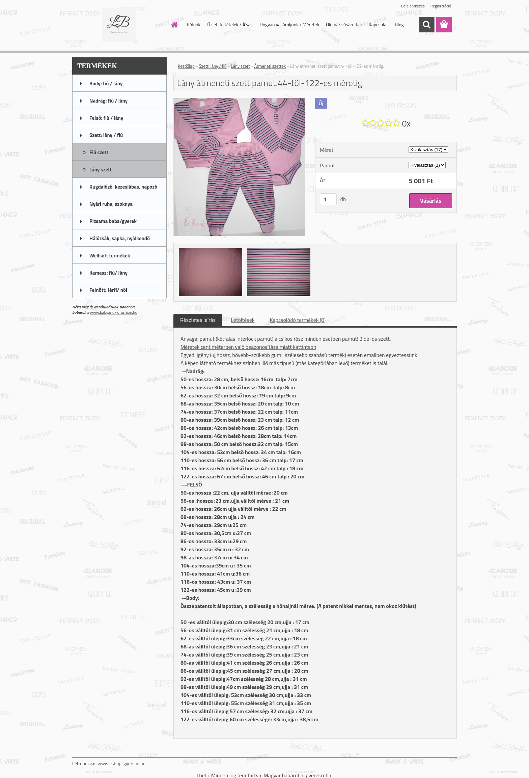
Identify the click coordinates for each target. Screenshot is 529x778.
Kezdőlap (186, 66)
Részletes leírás (198, 320)
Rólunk (194, 24)
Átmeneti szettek (270, 66)
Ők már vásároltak (344, 24)
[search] (426, 24)
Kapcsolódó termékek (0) (298, 320)
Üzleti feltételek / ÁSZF (230, 24)
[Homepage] (174, 24)
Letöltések (242, 320)
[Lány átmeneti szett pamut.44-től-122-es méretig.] (239, 101)
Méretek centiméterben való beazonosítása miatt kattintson (248, 347)
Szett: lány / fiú (213, 66)
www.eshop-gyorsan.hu (121, 763)
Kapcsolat (378, 24)
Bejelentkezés (413, 6)
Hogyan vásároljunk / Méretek (289, 24)
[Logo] (118, 25)
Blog (399, 24)
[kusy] (328, 199)
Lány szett (240, 66)
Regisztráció (440, 6)
